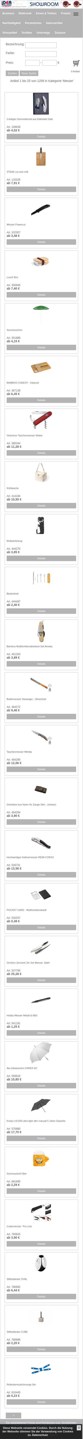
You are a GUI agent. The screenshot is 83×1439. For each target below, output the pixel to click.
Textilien (26, 32)
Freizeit (65, 13)
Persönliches (33, 23)
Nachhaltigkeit (11, 23)
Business (8, 13)
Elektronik (25, 13)
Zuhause (59, 32)
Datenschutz (40, 1435)
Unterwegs (43, 32)
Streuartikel (9, 32)
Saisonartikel (54, 23)
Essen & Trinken (46, 13)
